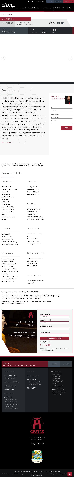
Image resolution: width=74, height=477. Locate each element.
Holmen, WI (56, 379)
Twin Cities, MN (56, 471)
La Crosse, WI (56, 374)
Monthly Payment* (45, 342)
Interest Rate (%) (45, 332)
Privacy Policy (59, 474)
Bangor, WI (55, 383)
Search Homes (21, 8)
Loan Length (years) (46, 326)
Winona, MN (41, 471)
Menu (68, 1)
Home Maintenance (12, 404)
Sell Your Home (34, 8)
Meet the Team (33, 376)
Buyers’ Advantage (11, 382)
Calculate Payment (54, 338)
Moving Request (10, 386)
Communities (66, 8)
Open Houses (9, 389)
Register (58, 1)
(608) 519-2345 (37, 1)
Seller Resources (11, 402)
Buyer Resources (11, 400)
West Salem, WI (57, 381)
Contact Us (31, 388)
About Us (31, 372)
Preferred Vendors (11, 409)
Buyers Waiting (10, 378)
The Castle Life (10, 406)
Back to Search (7, 15)
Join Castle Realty (35, 384)
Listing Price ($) (45, 314)
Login (50, 1)
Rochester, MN (48, 471)
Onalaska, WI (56, 376)
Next (70, 58)
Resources (56, 8)
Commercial (46, 8)
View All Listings (51, 474)
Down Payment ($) (45, 320)
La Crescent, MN (57, 386)
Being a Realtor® (34, 382)
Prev (3, 58)
